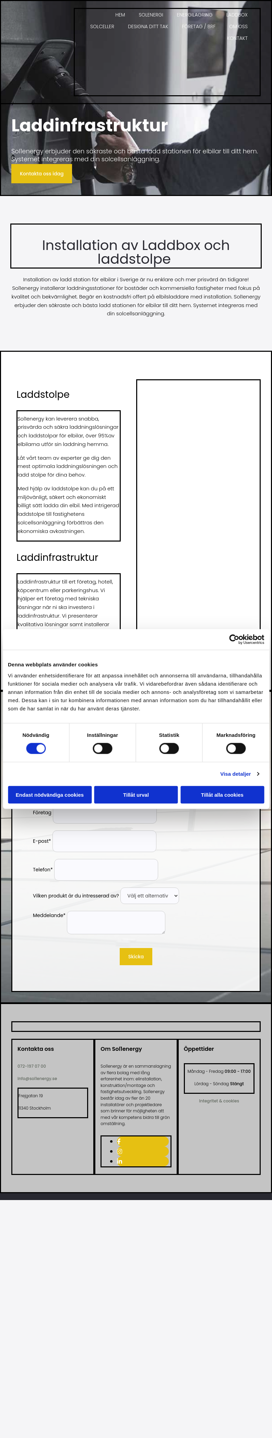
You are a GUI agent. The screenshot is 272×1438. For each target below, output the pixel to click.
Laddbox (237, 14)
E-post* (42, 841)
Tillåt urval (136, 794)
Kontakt (237, 38)
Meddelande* (49, 915)
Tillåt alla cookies (222, 794)
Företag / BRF (198, 26)
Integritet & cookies (219, 1101)
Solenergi (151, 14)
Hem (120, 14)
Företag (42, 812)
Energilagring (195, 14)
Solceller (102, 26)
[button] (41, 173)
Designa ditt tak (148, 26)
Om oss (238, 26)
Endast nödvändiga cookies (50, 794)
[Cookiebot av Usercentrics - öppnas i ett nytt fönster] (234, 639)
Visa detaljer (235, 774)
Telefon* (43, 869)
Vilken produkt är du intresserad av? (76, 895)
